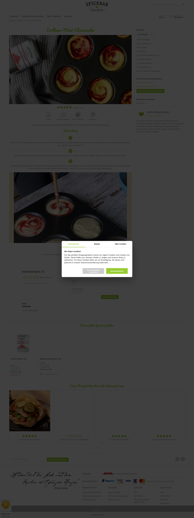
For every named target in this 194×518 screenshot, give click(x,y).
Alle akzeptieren (116, 271)
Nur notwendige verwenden (93, 271)
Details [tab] (97, 244)
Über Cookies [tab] (120, 244)
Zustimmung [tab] (73, 244)
